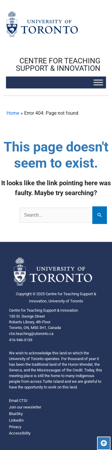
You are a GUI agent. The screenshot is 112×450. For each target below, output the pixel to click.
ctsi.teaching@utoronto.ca (31, 333)
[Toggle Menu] (98, 82)
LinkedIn (16, 420)
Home (13, 113)
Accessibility (19, 433)
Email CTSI (18, 400)
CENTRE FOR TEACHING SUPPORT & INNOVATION (58, 64)
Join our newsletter (25, 407)
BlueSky (16, 413)
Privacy (15, 427)
